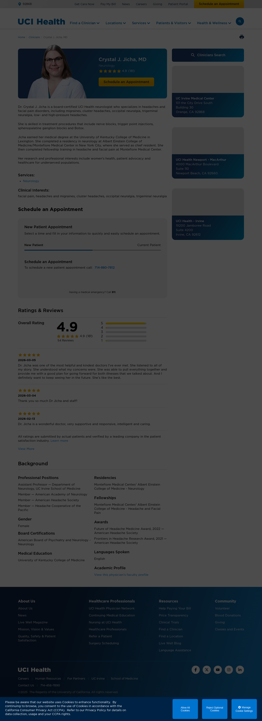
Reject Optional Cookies (214, 709)
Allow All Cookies (185, 709)
